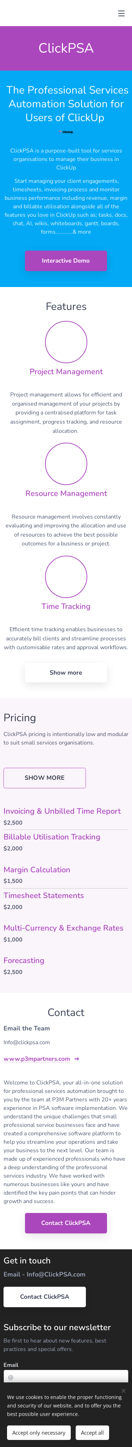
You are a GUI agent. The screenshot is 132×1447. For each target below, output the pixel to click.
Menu (121, 13)
